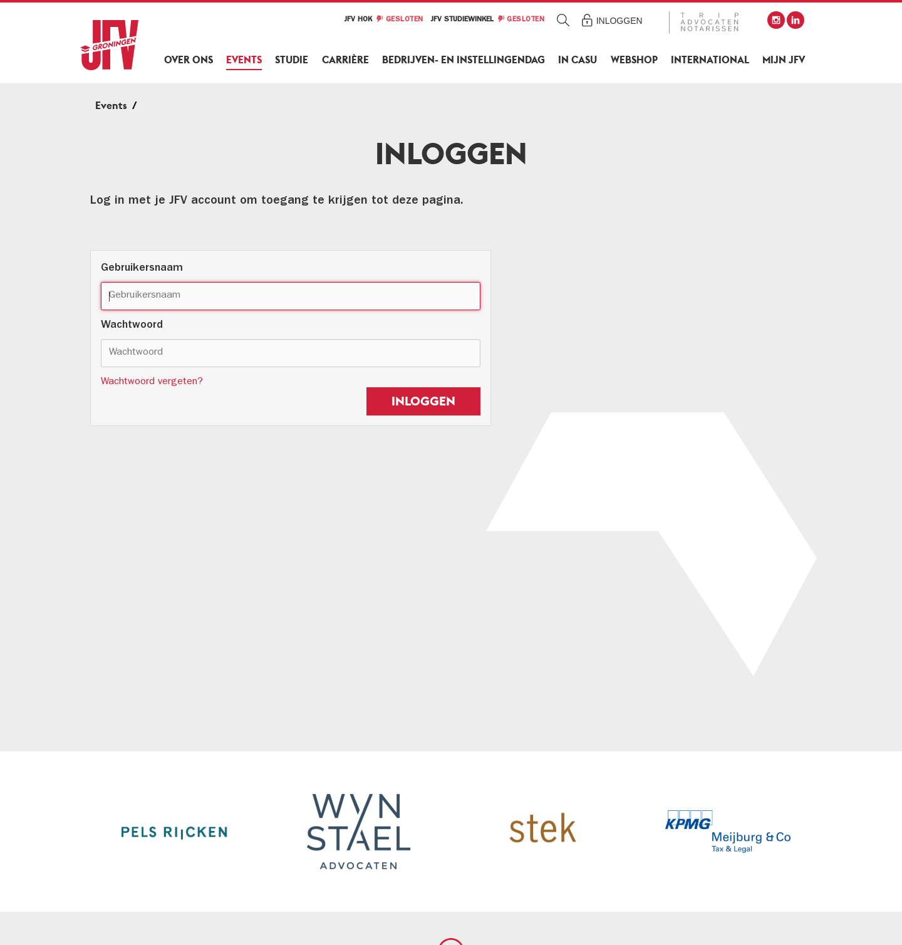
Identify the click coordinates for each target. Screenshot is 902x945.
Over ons (188, 59)
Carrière (345, 59)
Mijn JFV (783, 59)
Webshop (634, 59)
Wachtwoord (132, 326)
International (710, 59)
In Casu (577, 59)
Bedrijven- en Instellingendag (463, 59)
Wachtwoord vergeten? (152, 382)
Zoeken (563, 19)
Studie (291, 59)
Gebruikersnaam (142, 268)
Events (244, 59)
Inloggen (619, 21)
